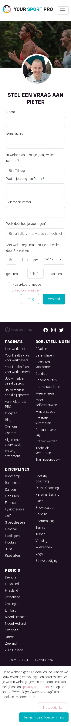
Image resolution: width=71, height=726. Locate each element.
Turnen (40, 534)
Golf (8, 516)
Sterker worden (46, 441)
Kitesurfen (12, 555)
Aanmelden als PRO (15, 404)
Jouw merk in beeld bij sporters (17, 392)
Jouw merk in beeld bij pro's (14, 381)
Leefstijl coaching (42, 478)
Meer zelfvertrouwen (46, 402)
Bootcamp (12, 476)
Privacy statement (12, 453)
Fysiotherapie (14, 509)
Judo (8, 549)
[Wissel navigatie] (62, 10)
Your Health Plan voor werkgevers (17, 358)
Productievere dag (46, 432)
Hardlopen (12, 536)
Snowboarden (45, 507)
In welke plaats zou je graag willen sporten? (30, 158)
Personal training (47, 494)
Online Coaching (47, 488)
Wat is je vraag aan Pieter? (25, 179)
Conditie (41, 373)
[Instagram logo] (53, 330)
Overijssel (12, 630)
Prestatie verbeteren (43, 420)
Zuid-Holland (14, 650)
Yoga (39, 554)
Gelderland (12, 597)
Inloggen (11, 413)
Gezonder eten (46, 380)
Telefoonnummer (18, 202)
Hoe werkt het (15, 349)
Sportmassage (46, 521)
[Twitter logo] (61, 330)
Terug (30, 299)
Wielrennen (44, 547)
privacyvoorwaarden (26, 290)
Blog (8, 420)
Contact (10, 433)
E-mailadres (14, 133)
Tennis (40, 527)
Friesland (11, 590)
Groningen (12, 604)
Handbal (11, 529)
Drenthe (10, 577)
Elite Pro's (12, 496)
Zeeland (11, 643)
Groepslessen (15, 522)
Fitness (10, 503)
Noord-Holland (15, 623)
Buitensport (13, 483)
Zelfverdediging (47, 560)
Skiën (39, 501)
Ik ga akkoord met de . (26, 287)
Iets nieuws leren (48, 387)
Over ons (11, 426)
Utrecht (10, 637)
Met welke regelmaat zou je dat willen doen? (33, 248)
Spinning (42, 514)
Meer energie (45, 393)
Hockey (10, 542)
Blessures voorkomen (44, 364)
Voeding (41, 541)
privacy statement (36, 687)
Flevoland (12, 584)
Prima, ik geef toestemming (44, 717)
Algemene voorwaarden (14, 442)
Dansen (10, 489)
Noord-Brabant (15, 617)
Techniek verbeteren (43, 450)
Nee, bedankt (52, 707)
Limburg (10, 610)
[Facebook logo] (45, 330)
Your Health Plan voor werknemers (17, 369)
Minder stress (45, 411)
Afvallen (41, 349)
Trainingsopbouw (48, 459)
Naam (10, 112)
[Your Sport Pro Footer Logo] (19, 330)
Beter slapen (45, 355)
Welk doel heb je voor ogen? (26, 224)
